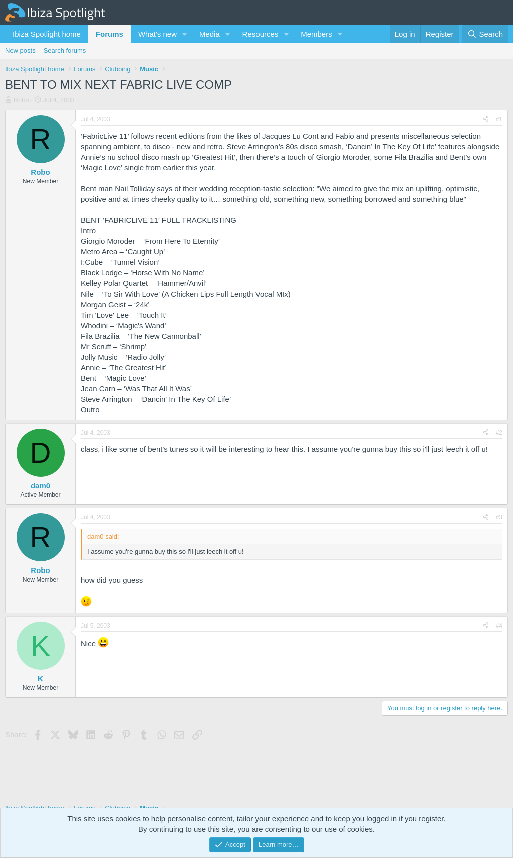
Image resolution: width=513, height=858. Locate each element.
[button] (185, 34)
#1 (499, 119)
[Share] (485, 119)
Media (209, 34)
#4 (499, 625)
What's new (157, 34)
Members (316, 34)
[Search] (485, 34)
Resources (260, 34)
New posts (20, 50)
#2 (499, 432)
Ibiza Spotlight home (47, 34)
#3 (499, 517)
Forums (109, 34)
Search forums (65, 50)
